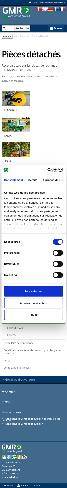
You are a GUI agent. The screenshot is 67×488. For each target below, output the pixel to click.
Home (9, 485)
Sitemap (23, 485)
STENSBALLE (15, 327)
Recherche (22, 28)
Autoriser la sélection (33, 303)
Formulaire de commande (19, 343)
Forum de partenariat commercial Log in (47, 2)
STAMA (11, 334)
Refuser (34, 314)
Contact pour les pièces (17, 367)
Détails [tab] (32, 179)
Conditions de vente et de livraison (24, 423)
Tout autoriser (34, 291)
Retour (7, 36)
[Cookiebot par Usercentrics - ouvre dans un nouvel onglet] (48, 170)
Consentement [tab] (13, 179)
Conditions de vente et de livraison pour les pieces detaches (32, 352)
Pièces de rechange (11, 412)
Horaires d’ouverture (19, 379)
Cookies (37, 485)
